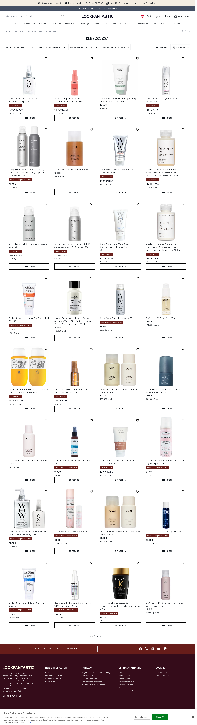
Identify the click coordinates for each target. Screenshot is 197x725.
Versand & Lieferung (54, 679)
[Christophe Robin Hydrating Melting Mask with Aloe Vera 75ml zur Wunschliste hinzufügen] (137, 58)
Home (7, 31)
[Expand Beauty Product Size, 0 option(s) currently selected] (20, 47)
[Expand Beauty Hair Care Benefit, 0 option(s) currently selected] (83, 47)
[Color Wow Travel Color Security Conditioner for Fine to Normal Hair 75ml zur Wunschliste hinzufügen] (137, 204)
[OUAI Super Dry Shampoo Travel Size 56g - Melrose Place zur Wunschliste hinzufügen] (183, 563)
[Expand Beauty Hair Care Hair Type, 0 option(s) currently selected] (115, 47)
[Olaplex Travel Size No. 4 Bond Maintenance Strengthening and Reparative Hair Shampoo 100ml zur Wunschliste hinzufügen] (183, 129)
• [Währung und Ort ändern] (146, 16)
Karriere (122, 688)
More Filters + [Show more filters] (162, 47)
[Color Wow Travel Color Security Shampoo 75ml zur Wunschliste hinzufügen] (137, 129)
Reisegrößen (97, 39)
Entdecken (29, 118)
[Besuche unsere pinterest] (165, 649)
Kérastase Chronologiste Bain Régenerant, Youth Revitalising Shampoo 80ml (120, 606)
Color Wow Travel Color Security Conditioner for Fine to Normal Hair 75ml (118, 247)
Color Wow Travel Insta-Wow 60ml (117, 318)
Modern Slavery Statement (93, 685)
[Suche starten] (62, 16)
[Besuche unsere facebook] (141, 649)
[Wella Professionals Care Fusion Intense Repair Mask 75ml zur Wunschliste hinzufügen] (137, 420)
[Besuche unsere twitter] (147, 649)
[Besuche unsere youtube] (159, 649)
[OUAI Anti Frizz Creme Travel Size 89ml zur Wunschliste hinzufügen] (46, 420)
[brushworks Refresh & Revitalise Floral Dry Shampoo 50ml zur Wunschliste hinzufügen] (183, 420)
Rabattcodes (124, 679)
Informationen (162, 673)
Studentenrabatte (126, 691)
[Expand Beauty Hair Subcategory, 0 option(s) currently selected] (52, 47)
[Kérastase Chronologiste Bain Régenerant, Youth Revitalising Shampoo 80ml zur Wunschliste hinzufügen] (137, 563)
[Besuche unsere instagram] (153, 649)
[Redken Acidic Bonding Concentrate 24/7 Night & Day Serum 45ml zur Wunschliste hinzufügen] (92, 563)
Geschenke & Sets (34, 31)
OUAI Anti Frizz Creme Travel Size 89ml (28, 460)
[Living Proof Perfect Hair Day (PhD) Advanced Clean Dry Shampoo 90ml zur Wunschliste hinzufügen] (92, 204)
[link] (163, 16)
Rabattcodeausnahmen (92, 682)
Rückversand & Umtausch (56, 676)
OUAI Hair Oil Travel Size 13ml (160, 318)
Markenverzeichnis (126, 676)
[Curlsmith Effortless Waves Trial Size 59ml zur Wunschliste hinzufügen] (92, 420)
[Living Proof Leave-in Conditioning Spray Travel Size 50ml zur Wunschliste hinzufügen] (183, 349)
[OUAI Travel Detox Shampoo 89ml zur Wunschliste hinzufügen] (92, 129)
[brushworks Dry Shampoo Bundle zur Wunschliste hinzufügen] (92, 491)
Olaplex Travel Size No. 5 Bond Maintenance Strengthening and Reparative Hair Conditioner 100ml (163, 247)
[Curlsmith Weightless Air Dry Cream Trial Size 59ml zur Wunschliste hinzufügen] (46, 278)
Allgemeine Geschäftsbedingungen (97, 673)
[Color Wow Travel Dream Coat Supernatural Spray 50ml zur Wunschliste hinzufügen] (46, 58)
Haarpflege (18, 31)
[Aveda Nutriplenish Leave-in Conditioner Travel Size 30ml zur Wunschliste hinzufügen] (92, 58)
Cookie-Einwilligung (12, 696)
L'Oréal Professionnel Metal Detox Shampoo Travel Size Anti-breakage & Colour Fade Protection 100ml (73, 321)
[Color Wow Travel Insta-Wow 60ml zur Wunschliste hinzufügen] (137, 278)
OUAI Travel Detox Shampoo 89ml (71, 169)
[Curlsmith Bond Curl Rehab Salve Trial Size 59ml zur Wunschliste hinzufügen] (46, 563)
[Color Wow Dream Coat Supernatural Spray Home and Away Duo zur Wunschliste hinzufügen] (46, 491)
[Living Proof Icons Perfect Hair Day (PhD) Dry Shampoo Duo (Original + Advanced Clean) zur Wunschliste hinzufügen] (46, 129)
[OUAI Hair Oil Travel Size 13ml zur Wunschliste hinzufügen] (183, 278)
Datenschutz (87, 676)
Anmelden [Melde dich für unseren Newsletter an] (72, 649)
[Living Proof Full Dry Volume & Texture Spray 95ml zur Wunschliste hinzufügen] (46, 204)
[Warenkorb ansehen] (182, 16)
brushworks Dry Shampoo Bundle (70, 531)
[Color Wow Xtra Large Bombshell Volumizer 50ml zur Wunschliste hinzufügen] (183, 58)
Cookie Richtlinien (89, 679)
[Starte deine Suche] (35, 16)
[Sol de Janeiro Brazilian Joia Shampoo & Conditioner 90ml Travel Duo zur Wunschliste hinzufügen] (46, 349)
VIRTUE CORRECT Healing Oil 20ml (163, 531)
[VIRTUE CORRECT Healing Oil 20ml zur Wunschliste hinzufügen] (183, 491)
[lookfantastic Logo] (97, 16)
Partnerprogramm (126, 682)
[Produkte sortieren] (181, 47)
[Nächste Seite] (105, 636)
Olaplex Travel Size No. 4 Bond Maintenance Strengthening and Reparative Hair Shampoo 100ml (162, 172)
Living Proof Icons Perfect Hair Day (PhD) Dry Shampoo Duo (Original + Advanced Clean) (26, 172)
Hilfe (47, 673)
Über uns (123, 673)
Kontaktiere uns (51, 682)
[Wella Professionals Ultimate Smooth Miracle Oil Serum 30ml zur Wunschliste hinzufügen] (92, 349)
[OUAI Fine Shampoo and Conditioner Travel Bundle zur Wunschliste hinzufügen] (137, 349)
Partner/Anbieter (126, 685)
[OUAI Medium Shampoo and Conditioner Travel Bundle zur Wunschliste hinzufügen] (137, 491)
